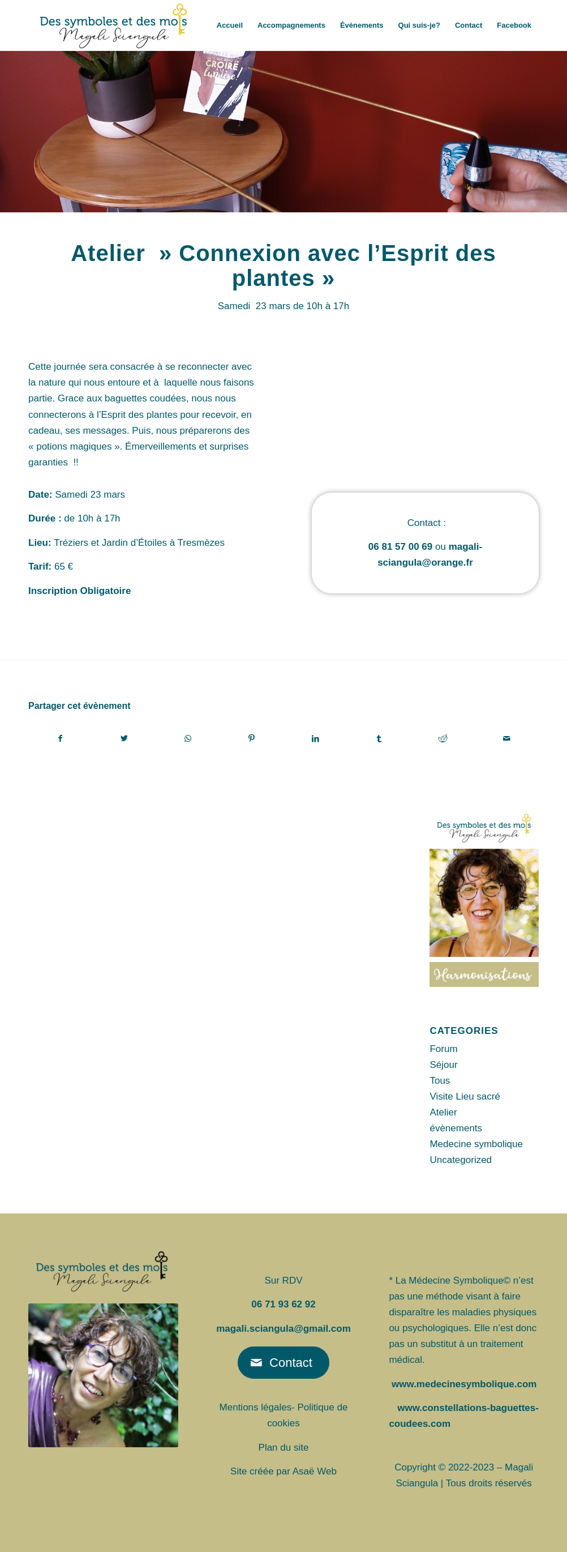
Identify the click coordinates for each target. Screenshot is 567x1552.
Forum (443, 1049)
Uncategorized (460, 1160)
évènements (455, 1128)
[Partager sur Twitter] (124, 738)
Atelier (443, 1112)
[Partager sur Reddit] (443, 738)
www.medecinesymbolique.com (464, 1384)
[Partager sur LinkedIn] (315, 738)
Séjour (443, 1064)
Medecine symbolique (475, 1144)
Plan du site (284, 1447)
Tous (439, 1080)
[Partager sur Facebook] (60, 738)
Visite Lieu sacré (464, 1096)
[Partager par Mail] (507, 738)
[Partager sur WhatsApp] (188, 738)
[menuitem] (229, 25)
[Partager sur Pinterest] (252, 738)
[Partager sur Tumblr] (379, 738)
